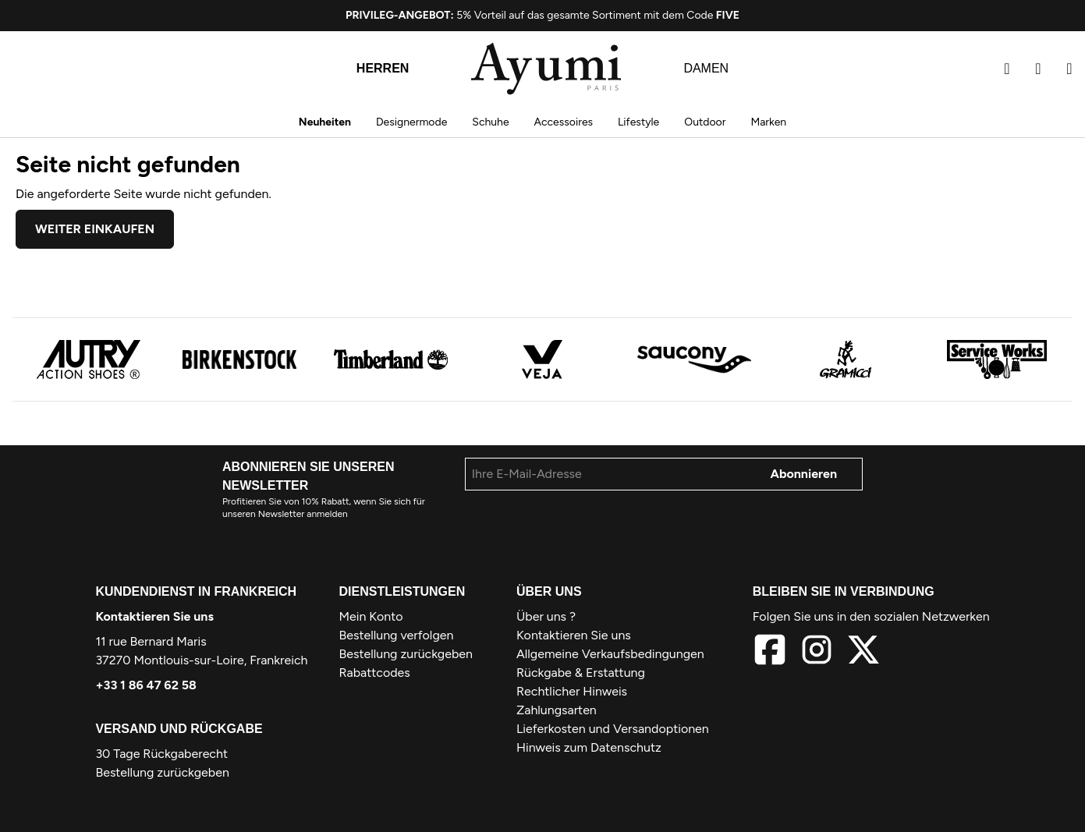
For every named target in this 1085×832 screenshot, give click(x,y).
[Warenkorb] (1069, 68)
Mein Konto (371, 616)
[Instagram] (817, 652)
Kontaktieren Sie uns (154, 616)
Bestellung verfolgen (396, 635)
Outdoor (704, 122)
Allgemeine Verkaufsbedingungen (610, 653)
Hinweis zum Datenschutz (588, 747)
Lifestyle (638, 122)
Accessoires (564, 122)
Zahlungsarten (556, 710)
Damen (706, 68)
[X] (863, 652)
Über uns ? (546, 616)
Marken (768, 122)
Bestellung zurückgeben (162, 772)
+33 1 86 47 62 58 (145, 685)
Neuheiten (325, 122)
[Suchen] (1007, 68)
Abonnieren (804, 473)
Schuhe (490, 122)
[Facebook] (770, 652)
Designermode (411, 122)
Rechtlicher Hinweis (571, 691)
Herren (383, 68)
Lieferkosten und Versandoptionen (612, 728)
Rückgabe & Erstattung (580, 672)
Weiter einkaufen (94, 228)
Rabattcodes (374, 672)
